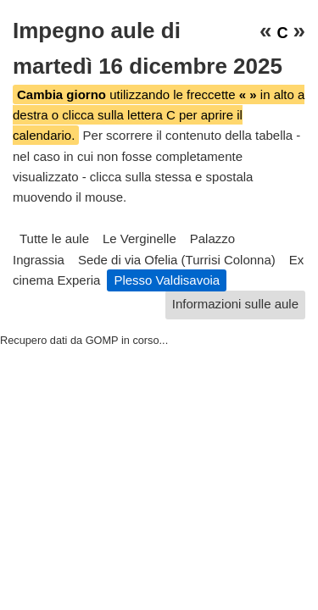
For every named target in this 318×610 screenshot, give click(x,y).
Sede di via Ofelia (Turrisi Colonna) (177, 259)
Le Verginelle (139, 238)
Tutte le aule (54, 238)
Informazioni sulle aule (235, 304)
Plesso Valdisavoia (167, 280)
